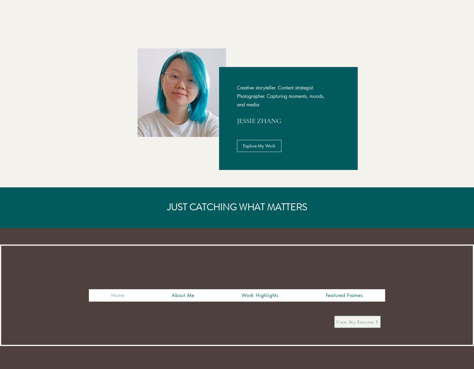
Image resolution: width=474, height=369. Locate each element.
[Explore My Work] (259, 146)
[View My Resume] (357, 322)
